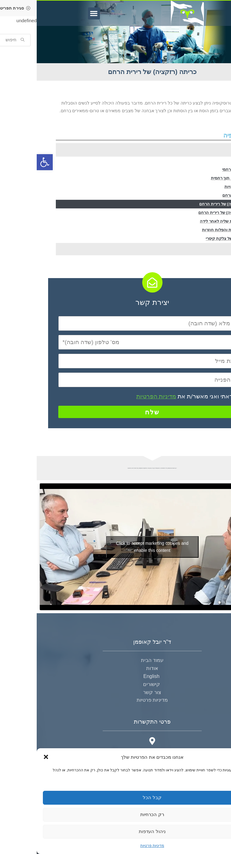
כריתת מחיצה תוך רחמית (196, 178)
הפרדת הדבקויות (203, 186)
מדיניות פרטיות (115, 846)
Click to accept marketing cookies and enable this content (115, 547)
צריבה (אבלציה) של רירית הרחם (189, 212)
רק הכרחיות (115, 814)
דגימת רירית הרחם (201, 195)
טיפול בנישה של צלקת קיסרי (193, 238)
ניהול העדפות (115, 831)
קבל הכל (115, 797)
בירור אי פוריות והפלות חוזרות (191, 230)
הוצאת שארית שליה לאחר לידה (190, 221)
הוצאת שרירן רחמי (201, 169)
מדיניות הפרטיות (119, 396)
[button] (9, 757)
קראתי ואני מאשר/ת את (150, 396)
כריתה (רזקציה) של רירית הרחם (190, 204)
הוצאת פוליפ (206, 160)
